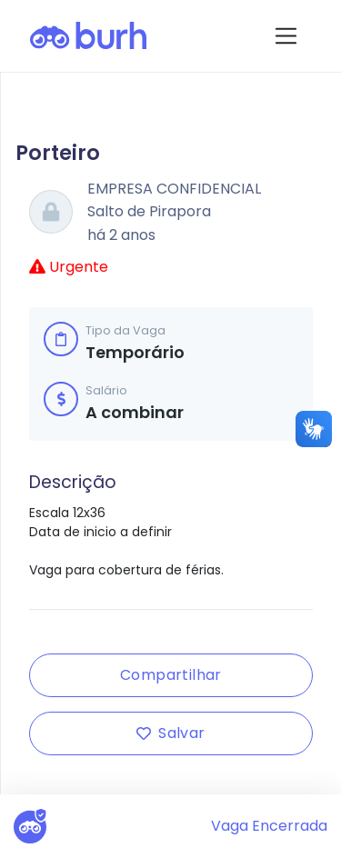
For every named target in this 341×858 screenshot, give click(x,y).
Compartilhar (171, 674)
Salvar (170, 733)
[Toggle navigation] (286, 36)
